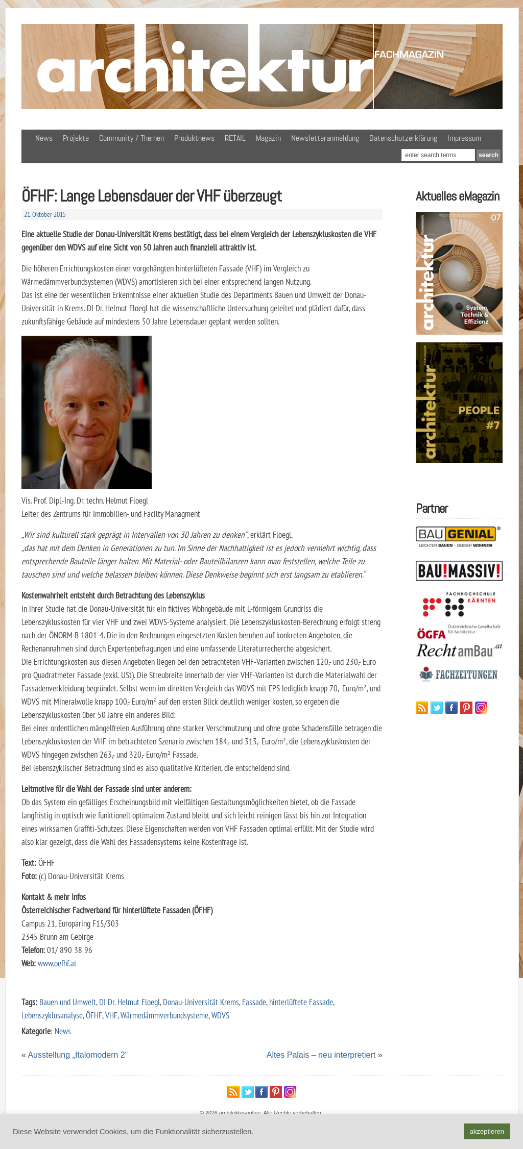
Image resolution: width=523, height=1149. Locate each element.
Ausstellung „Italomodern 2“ (78, 1055)
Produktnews (194, 138)
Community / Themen (131, 138)
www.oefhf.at (57, 963)
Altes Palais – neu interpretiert (321, 1055)
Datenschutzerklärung (403, 138)
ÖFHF (94, 1015)
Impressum (464, 138)
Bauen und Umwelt (67, 1002)
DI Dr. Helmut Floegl (129, 1002)
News (44, 138)
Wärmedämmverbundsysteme (164, 1015)
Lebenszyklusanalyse (52, 1015)
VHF (111, 1015)
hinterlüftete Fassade (301, 1002)
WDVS (220, 1015)
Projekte (76, 138)
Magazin (268, 138)
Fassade (254, 1002)
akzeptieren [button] (487, 1131)
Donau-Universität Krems (201, 1002)
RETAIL (235, 138)
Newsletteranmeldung (325, 138)
